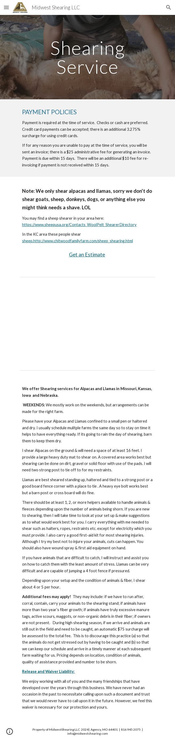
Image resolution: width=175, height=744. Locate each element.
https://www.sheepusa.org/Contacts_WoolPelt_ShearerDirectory (79, 224)
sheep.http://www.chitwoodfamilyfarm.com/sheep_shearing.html (77, 241)
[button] (6, 7)
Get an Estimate (87, 254)
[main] (87, 57)
